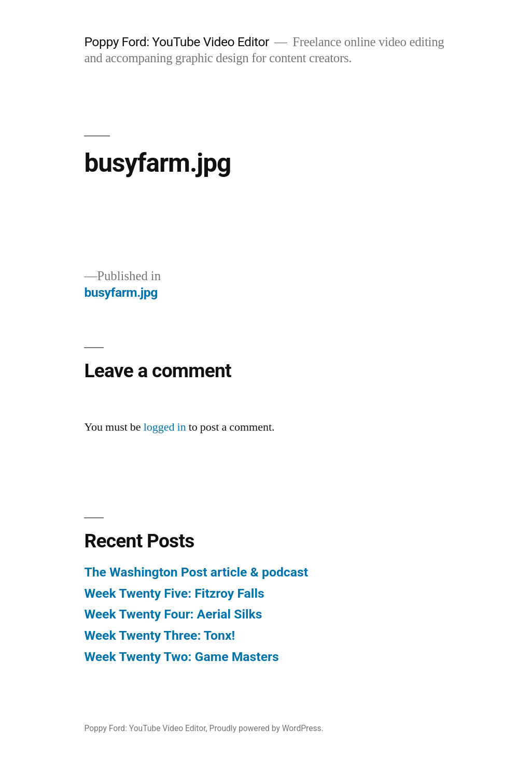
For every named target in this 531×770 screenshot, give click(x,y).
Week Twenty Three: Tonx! (159, 635)
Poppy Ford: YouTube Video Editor (176, 41)
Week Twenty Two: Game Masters (181, 656)
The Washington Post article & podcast (196, 572)
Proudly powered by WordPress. (266, 728)
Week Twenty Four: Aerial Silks (173, 614)
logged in (165, 427)
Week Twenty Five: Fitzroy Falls (174, 593)
